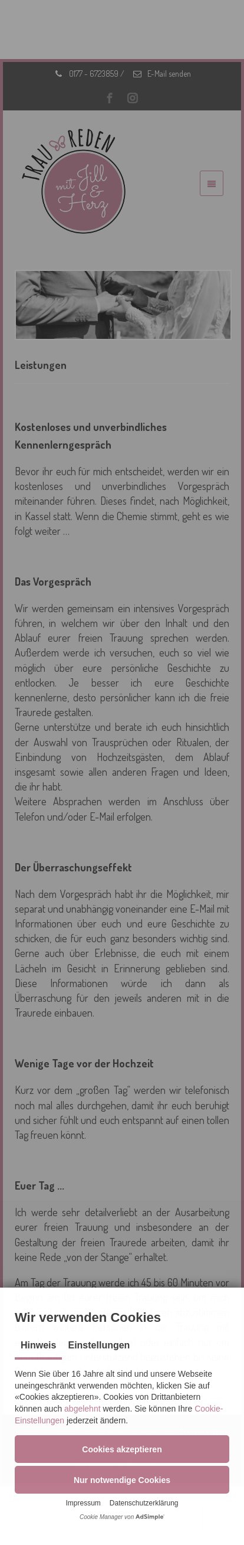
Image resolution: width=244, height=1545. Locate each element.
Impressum (82, 1503)
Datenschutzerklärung (144, 1503)
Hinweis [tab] (38, 1345)
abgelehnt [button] (82, 1408)
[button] (122, 1449)
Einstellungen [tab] (99, 1345)
